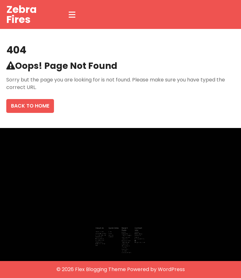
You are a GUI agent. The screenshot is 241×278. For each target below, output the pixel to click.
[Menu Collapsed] (72, 14)
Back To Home (30, 105)
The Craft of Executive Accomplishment (125, 249)
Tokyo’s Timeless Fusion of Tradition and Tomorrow (125, 235)
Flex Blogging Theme (101, 269)
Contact (112, 236)
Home (111, 232)
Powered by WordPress (156, 269)
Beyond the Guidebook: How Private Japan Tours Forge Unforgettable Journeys (125, 242)
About (111, 233)
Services (112, 235)
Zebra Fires (21, 14)
